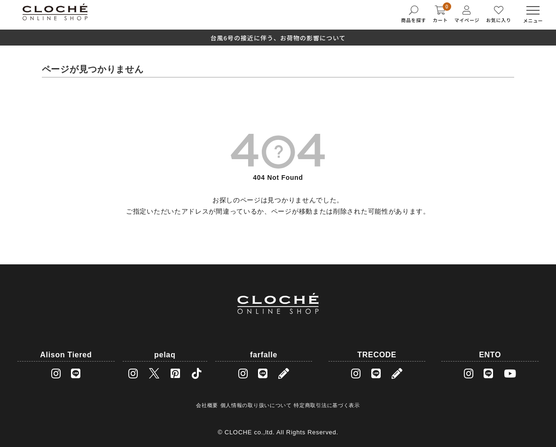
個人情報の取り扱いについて (256, 405)
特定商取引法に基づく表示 (327, 405)
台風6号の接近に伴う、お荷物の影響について (277, 37)
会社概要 (207, 405)
